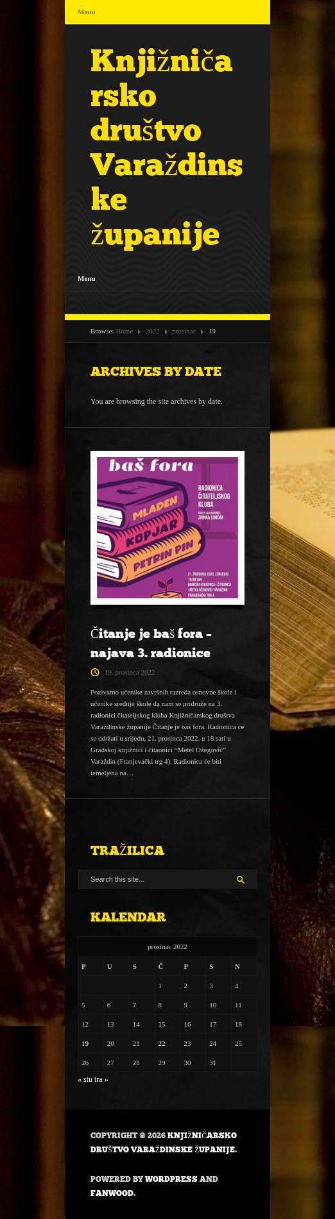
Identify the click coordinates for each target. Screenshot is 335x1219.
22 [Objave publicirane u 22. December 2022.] (162, 1043)
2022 (153, 331)
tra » (101, 1079)
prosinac (184, 331)
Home (124, 331)
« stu (85, 1079)
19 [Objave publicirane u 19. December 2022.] (85, 1043)
